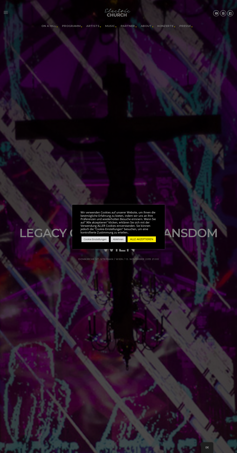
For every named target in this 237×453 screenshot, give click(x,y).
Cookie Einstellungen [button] (95, 239)
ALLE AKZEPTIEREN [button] (141, 239)
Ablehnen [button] (118, 239)
